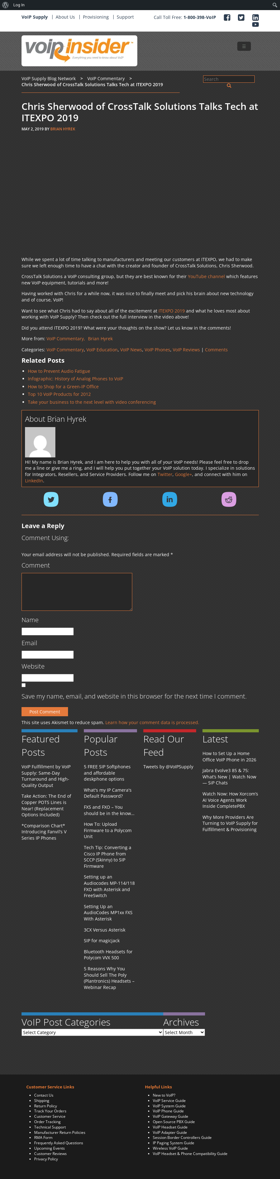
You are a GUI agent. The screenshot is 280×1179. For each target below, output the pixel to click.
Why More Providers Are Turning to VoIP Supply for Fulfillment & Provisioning (230, 823)
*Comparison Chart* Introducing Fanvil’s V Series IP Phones (44, 832)
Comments (216, 350)
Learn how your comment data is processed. (152, 722)
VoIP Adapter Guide (170, 1132)
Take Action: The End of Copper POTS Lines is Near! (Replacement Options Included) (46, 805)
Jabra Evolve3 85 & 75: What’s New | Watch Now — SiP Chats (229, 776)
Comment (36, 565)
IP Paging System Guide (173, 1143)
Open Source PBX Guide (174, 1121)
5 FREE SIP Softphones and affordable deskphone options (107, 773)
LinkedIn (34, 481)
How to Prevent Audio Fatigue (59, 371)
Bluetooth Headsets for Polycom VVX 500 (108, 955)
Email (29, 643)
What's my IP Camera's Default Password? (108, 793)
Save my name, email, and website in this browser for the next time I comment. (134, 696)
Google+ (183, 474)
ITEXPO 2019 (172, 311)
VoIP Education (102, 350)
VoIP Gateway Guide (170, 1116)
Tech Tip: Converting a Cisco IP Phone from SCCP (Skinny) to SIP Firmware (107, 856)
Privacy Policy (46, 1159)
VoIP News (131, 350)
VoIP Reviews (186, 350)
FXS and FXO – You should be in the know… (109, 810)
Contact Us (43, 1095)
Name (30, 620)
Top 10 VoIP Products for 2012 (59, 394)
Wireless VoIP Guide (170, 1148)
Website (33, 666)
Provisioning (96, 17)
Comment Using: (45, 537)
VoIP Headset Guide (170, 1127)
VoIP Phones (157, 350)
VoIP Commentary (65, 350)
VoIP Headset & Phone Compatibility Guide (190, 1153)
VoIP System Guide (169, 1106)
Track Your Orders (50, 1111)
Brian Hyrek (62, 129)
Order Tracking (47, 1121)
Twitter (165, 474)
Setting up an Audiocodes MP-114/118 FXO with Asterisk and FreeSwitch (109, 886)
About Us (65, 17)
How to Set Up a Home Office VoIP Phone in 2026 (229, 756)
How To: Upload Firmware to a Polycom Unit (108, 830)
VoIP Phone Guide (168, 1111)
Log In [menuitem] (19, 5)
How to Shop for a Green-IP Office (63, 387)
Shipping (41, 1100)
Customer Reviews (50, 1153)
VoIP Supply (35, 17)
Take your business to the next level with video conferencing (92, 402)
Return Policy (45, 1106)
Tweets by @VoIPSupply (168, 767)
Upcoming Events (49, 1148)
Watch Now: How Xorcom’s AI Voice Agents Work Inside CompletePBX (230, 800)
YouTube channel (206, 276)
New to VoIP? (164, 1095)
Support (125, 17)
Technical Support (50, 1127)
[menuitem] (5, 5)
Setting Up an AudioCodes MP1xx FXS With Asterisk (108, 912)
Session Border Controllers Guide (182, 1137)
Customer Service (49, 1116)
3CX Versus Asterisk (104, 930)
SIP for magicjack (102, 941)
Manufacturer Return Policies (59, 1132)
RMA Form (43, 1137)
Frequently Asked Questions (58, 1143)
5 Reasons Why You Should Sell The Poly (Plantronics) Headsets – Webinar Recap (109, 978)
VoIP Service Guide (169, 1100)
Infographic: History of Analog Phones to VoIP (75, 379)
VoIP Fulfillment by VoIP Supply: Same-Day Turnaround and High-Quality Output (46, 776)
